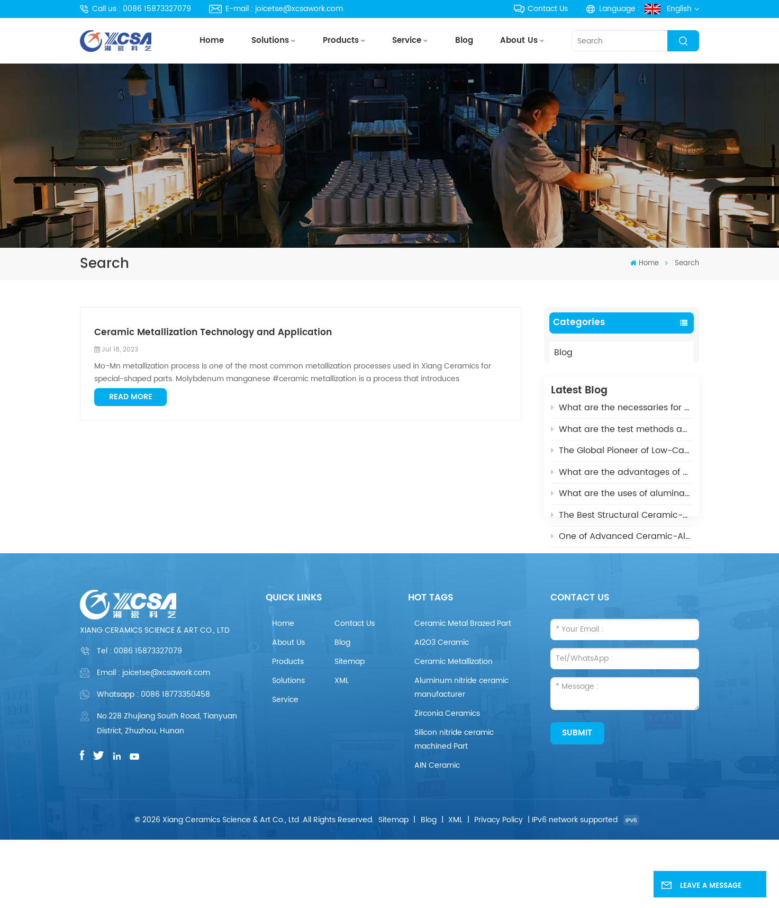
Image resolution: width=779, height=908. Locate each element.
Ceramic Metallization (453, 729)
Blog (464, 40)
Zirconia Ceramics (447, 781)
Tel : (139, 719)
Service (406, 40)
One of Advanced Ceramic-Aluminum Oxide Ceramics (621, 545)
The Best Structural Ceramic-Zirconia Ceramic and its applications (621, 524)
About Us (519, 40)
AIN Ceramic (437, 833)
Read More (130, 397)
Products (341, 40)
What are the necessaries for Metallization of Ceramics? (621, 417)
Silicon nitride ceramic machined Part (454, 807)
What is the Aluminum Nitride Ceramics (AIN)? (621, 566)
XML (341, 748)
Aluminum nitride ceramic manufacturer (461, 755)
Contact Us (541, 9)
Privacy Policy (498, 888)
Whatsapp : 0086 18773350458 (153, 762)
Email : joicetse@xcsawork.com (153, 741)
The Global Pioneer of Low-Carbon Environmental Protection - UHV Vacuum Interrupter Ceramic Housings (621, 459)
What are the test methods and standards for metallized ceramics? (621, 438)
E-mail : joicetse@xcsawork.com (276, 9)
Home (212, 40)
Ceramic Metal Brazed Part (462, 691)
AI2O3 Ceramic (441, 710)
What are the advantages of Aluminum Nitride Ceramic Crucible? (621, 481)
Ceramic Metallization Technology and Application (213, 333)
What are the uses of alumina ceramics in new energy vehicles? (621, 502)
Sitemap (349, 729)
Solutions (270, 40)
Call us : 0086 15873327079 (135, 9)
